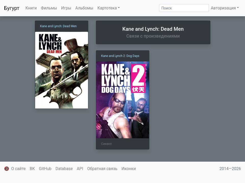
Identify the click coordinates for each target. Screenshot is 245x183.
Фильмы (49, 8)
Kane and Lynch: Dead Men (58, 26)
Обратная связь (102, 168)
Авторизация (223, 8)
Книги (31, 8)
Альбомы (84, 8)
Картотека (107, 8)
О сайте (18, 168)
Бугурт (11, 8)
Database (64, 168)
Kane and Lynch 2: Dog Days (120, 56)
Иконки (129, 168)
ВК (32, 168)
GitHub (45, 168)
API (80, 168)
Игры (66, 8)
